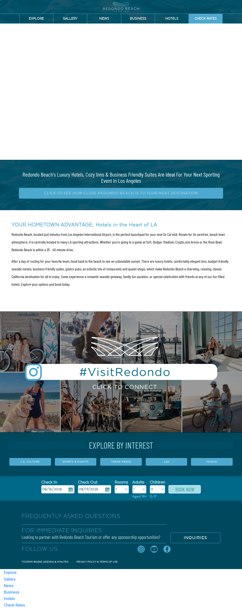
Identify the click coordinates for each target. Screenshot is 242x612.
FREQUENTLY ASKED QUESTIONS (71, 516)
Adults (138, 482)
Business (138, 19)
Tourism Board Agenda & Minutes (45, 561)
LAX (166, 461)
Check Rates (206, 19)
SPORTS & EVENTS (76, 461)
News (104, 19)
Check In (49, 482)
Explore (36, 19)
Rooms (121, 482)
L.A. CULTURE (30, 461)
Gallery (70, 19)
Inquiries (195, 537)
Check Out (87, 482)
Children (157, 482)
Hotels (171, 19)
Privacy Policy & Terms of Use (97, 561)
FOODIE (211, 461)
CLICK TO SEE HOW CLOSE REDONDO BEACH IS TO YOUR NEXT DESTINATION (121, 193)
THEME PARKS (121, 461)
